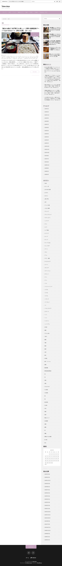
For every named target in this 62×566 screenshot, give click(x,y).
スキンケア (47, 267)
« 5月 (45, 464)
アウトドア (47, 211)
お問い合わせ (33, 557)
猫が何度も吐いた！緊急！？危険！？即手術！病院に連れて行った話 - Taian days (52, 86)
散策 (28, 57)
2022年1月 (47, 143)
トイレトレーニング (48, 286)
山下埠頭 (25, 57)
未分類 (46, 358)
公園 (2, 57)
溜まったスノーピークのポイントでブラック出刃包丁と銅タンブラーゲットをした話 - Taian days (52, 69)
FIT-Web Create (28, 562)
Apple (46, 183)
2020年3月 (47, 174)
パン (45, 305)
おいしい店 (47, 186)
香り (45, 442)
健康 (45, 330)
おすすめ (11, 56)
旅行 (45, 355)
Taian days (6, 6)
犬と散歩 (46, 389)
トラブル (46, 289)
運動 (45, 433)
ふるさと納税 (47, 208)
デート (35, 33)
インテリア (47, 220)
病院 (45, 411)
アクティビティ (47, 217)
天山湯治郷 (8, 57)
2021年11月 (47, 149)
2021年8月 (47, 155)
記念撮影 (46, 420)
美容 (26, 12)
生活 (9, 12)
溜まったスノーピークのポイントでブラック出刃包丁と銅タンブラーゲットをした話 (54, 55)
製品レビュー (20, 12)
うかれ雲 (7, 56)
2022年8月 (47, 121)
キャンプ (4, 12)
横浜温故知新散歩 (48, 370)
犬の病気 (46, 392)
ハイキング (47, 298)
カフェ (46, 223)
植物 (45, 364)
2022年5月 (47, 130)
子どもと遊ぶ (47, 333)
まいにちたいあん (18, 56)
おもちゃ (46, 195)
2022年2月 (47, 139)
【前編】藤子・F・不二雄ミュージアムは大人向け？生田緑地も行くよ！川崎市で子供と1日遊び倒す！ (52, 76)
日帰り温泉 (31, 57)
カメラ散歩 (47, 230)
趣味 (45, 427)
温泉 (35, 35)
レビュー (34, 56)
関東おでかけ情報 (48, 436)
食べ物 (46, 439)
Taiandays (4, 56)
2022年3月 (47, 136)
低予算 (37, 56)
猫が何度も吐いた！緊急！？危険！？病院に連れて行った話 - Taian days (52, 93)
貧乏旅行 (33, 58)
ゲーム (46, 255)
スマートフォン (47, 270)
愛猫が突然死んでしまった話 (50, 84)
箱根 (19, 58)
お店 (45, 201)
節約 (29, 58)
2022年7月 (47, 124)
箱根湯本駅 (26, 58)
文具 (45, 352)
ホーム (27, 557)
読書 (45, 424)
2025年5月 (47, 108)
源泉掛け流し (15, 58)
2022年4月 (47, 133)
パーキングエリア (48, 308)
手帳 (45, 342)
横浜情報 (46, 367)
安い (17, 57)
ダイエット (47, 273)
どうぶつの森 (47, 205)
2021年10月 (47, 152)
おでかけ (46, 192)
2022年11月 (47, 114)
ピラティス (47, 311)
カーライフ (47, 233)
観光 (31, 58)
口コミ (5, 57)
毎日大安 (5, 58)
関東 (36, 58)
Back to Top (31, 547)
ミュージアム (47, 323)
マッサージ (47, 320)
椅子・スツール (47, 361)
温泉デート (11, 58)
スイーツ (46, 264)
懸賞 (45, 339)
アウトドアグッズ (48, 214)
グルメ (31, 56)
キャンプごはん (47, 242)
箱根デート (22, 58)
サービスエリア (47, 261)
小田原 (19, 57)
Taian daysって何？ (43, 12)
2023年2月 (47, 111)
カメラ (46, 227)
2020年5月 (47, 171)
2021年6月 (47, 161)
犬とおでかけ (47, 386)
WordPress (39, 562)
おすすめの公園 (47, 189)
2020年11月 (47, 165)
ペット (14, 12)
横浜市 (35, 57)
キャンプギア (47, 245)
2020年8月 (47, 168)
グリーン (46, 248)
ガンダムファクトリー (25, 56)
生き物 (46, 405)
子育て (31, 12)
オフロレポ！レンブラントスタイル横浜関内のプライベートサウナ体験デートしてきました (54, 48)
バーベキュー (47, 302)
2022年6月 (47, 127)
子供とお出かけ (13, 57)
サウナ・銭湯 (47, 258)
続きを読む (35, 71)
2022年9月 (47, 118)
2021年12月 (47, 146)
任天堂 (46, 327)
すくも (14, 56)
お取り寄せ (47, 198)
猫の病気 (46, 402)
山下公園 (22, 57)
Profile (36, 12)
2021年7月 (47, 158)
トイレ (46, 283)
